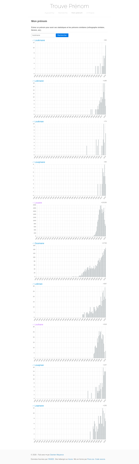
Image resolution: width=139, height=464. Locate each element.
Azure (70, 459)
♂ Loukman (38, 121)
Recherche (63, 13)
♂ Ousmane (38, 243)
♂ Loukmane (38, 40)
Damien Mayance (57, 455)
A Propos (90, 13)
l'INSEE (51, 459)
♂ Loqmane (38, 406)
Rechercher (62, 35)
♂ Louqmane (38, 162)
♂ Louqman (38, 365)
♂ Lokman (37, 284)
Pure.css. (91, 459)
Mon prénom (77, 13)
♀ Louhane (37, 324)
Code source (100, 459)
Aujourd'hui (49, 13)
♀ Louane (37, 202)
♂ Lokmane (38, 81)
